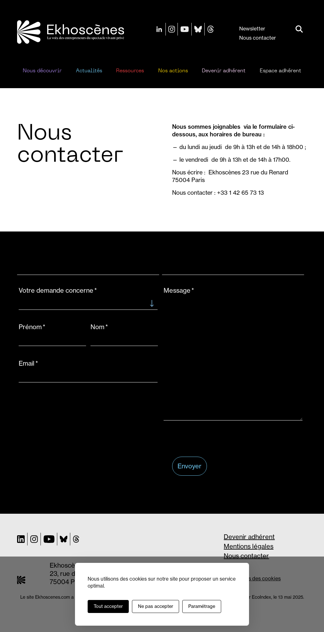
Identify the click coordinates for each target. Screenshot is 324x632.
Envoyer (190, 466)
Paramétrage (201, 606)
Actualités (89, 71)
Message (177, 290)
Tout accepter (108, 606)
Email (26, 363)
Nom (97, 327)
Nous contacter (257, 38)
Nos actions (173, 71)
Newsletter (252, 28)
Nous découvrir (42, 71)
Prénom (30, 327)
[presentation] (220, 439)
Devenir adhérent (224, 71)
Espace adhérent (280, 71)
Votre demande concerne (56, 290)
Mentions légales (248, 546)
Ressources (130, 71)
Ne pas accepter (155, 606)
